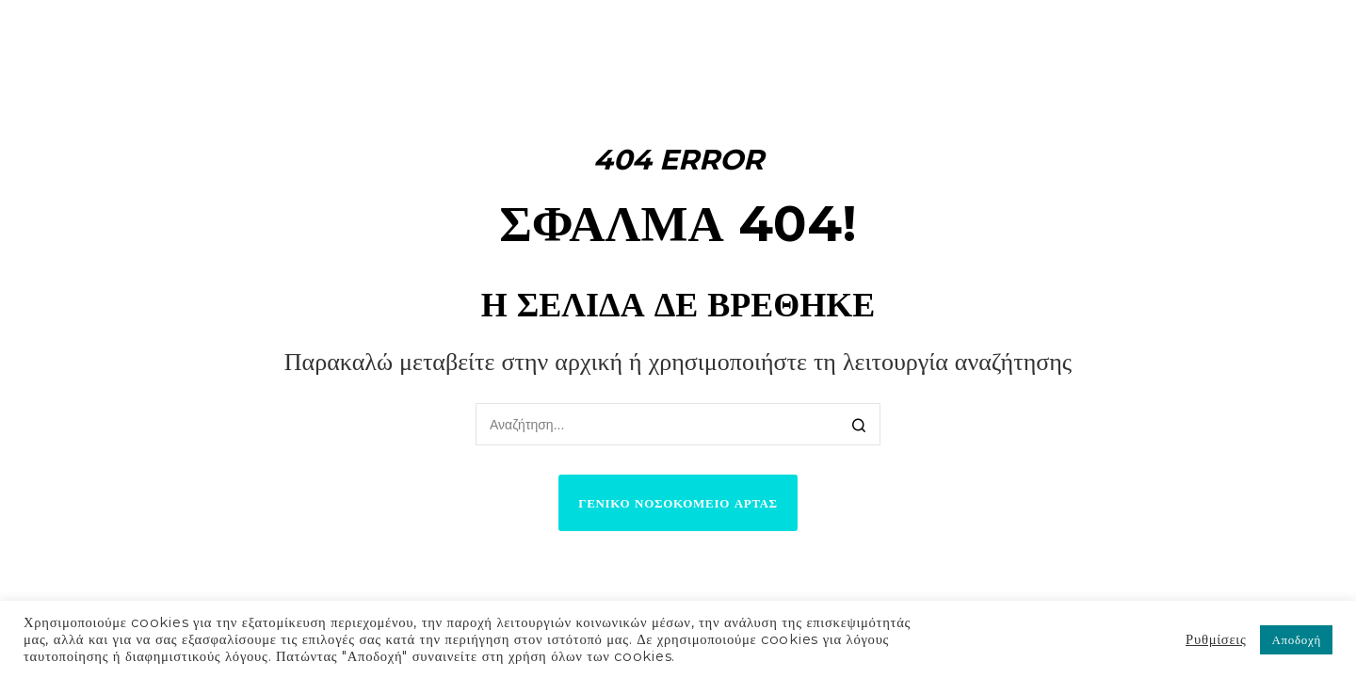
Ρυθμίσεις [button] (1216, 639)
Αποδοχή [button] (1296, 639)
